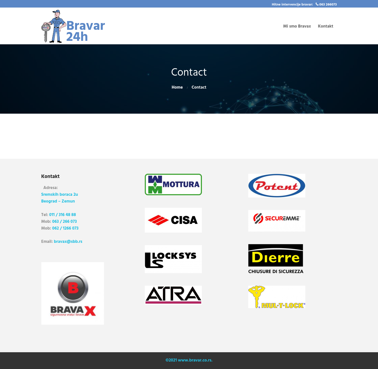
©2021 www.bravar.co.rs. (189, 360)
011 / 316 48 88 (62, 215)
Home (177, 87)
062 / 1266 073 (65, 228)
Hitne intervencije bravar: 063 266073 (304, 5)
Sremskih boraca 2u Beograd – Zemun (59, 198)
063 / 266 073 (64, 221)
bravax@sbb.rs (68, 241)
